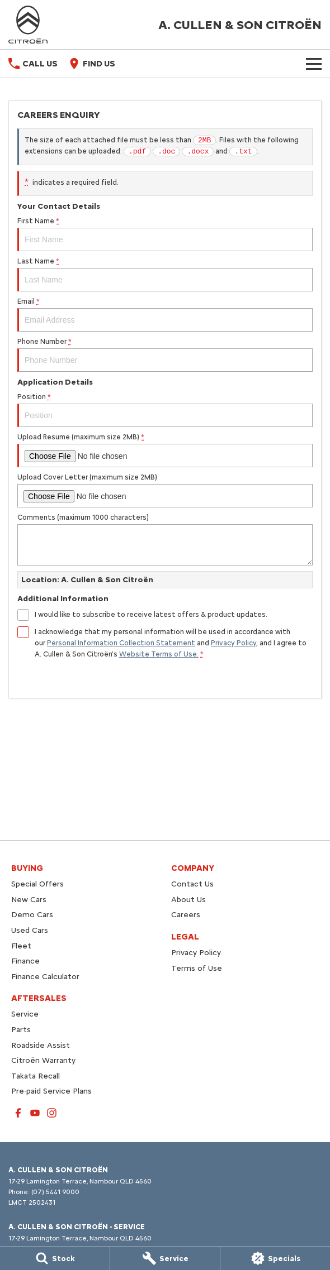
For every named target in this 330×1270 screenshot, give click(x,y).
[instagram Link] (52, 1113)
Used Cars (29, 930)
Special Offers (37, 884)
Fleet (21, 946)
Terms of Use (196, 968)
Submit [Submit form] (65, 677)
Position (165, 409)
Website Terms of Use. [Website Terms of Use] (159, 654)
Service (25, 1014)
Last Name (165, 274)
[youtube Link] (35, 1113)
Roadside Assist (40, 1045)
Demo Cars (32, 914)
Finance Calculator (45, 976)
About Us (188, 899)
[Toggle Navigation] (314, 64)
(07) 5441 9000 (55, 1192)
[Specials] (275, 1258)
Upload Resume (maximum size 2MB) (165, 450)
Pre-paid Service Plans (51, 1091)
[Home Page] (28, 24)
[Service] (165, 1258)
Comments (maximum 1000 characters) (165, 539)
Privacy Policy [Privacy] (233, 643)
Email (165, 314)
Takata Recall (35, 1076)
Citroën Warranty (43, 1060)
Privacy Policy (196, 952)
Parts (21, 1029)
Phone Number (165, 354)
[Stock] (55, 1258)
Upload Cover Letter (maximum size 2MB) (165, 490)
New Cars (28, 899)
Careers (185, 914)
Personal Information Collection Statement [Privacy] (121, 643)
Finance (25, 961)
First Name (165, 234)
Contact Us (192, 884)
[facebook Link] (18, 1113)
